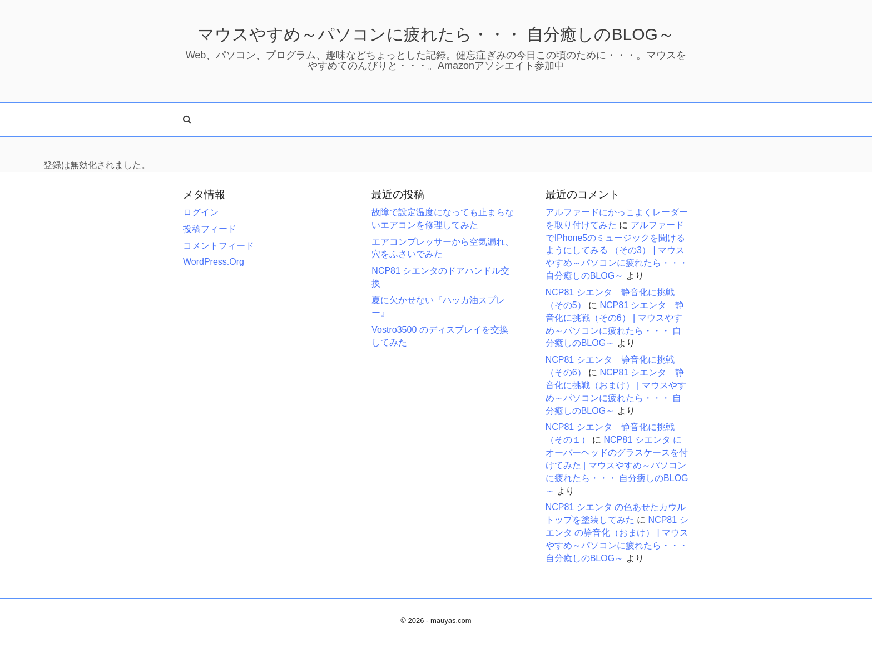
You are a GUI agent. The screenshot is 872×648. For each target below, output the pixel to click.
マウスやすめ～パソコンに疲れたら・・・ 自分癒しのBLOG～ (436, 34)
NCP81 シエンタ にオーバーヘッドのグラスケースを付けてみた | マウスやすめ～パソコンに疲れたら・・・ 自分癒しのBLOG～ (617, 465)
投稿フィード (209, 229)
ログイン (201, 212)
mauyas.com (451, 620)
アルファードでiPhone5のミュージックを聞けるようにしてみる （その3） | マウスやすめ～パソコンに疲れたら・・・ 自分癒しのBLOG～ (617, 250)
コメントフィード (218, 245)
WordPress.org (213, 261)
